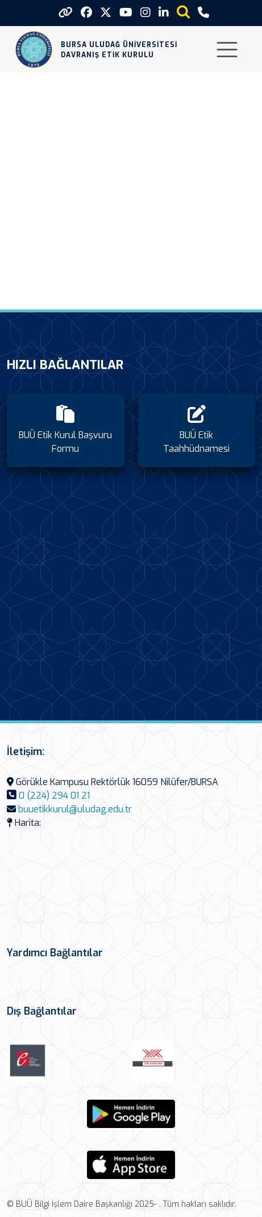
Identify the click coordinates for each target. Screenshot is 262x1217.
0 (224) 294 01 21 (54, 796)
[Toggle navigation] (227, 50)
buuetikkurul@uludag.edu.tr (75, 809)
